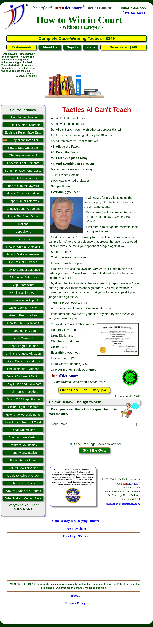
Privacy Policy (75, 603)
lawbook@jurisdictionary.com (123, 504)
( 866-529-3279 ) (134, 12)
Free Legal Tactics (75, 536)
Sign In (72, 47)
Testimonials (22, 47)
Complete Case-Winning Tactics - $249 (76, 38)
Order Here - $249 (124, 47)
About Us (50, 47)
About (75, 595)
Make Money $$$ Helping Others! (75, 521)
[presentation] (94, 433)
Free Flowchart (75, 528)
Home (90, 47)
